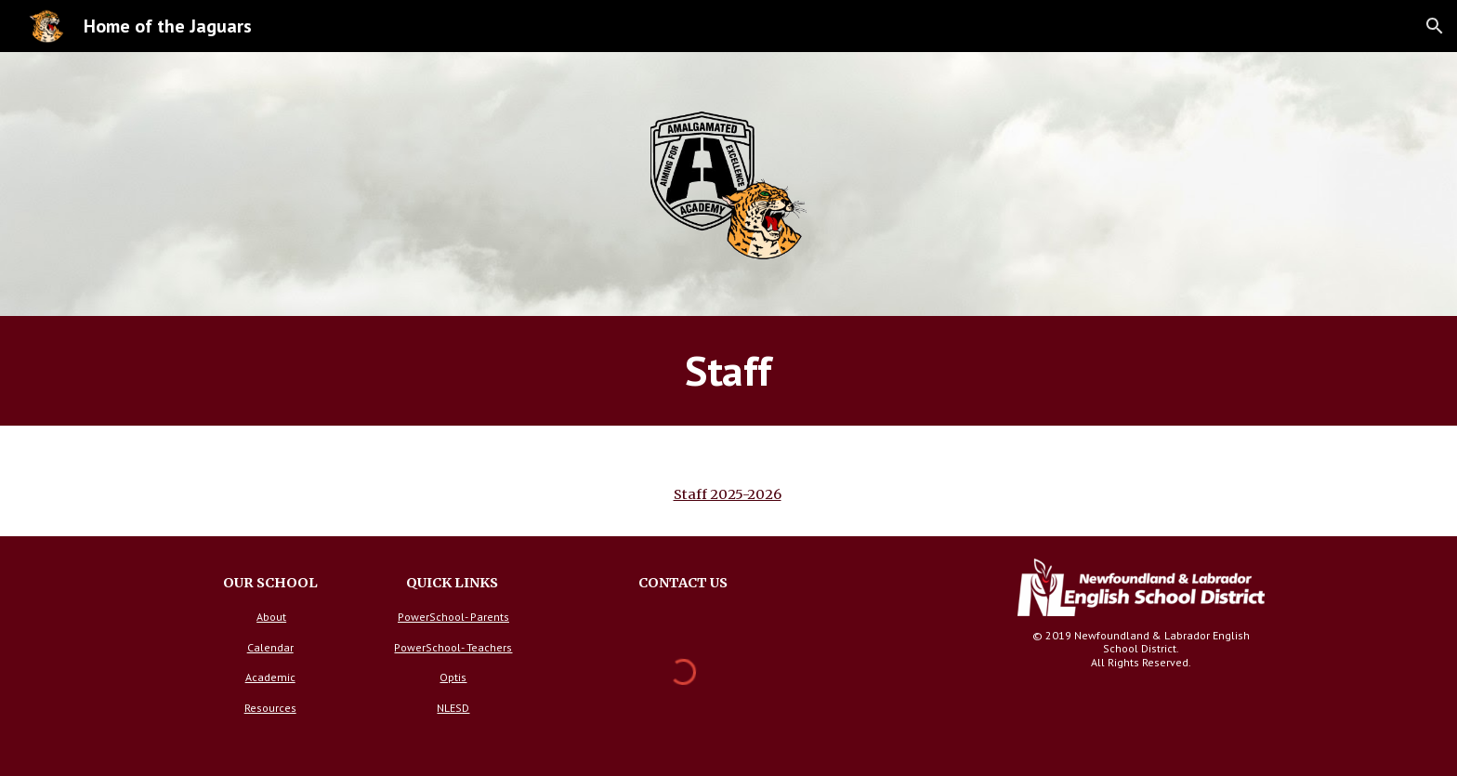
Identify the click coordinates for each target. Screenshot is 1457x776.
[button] (1434, 26)
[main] (728, 370)
